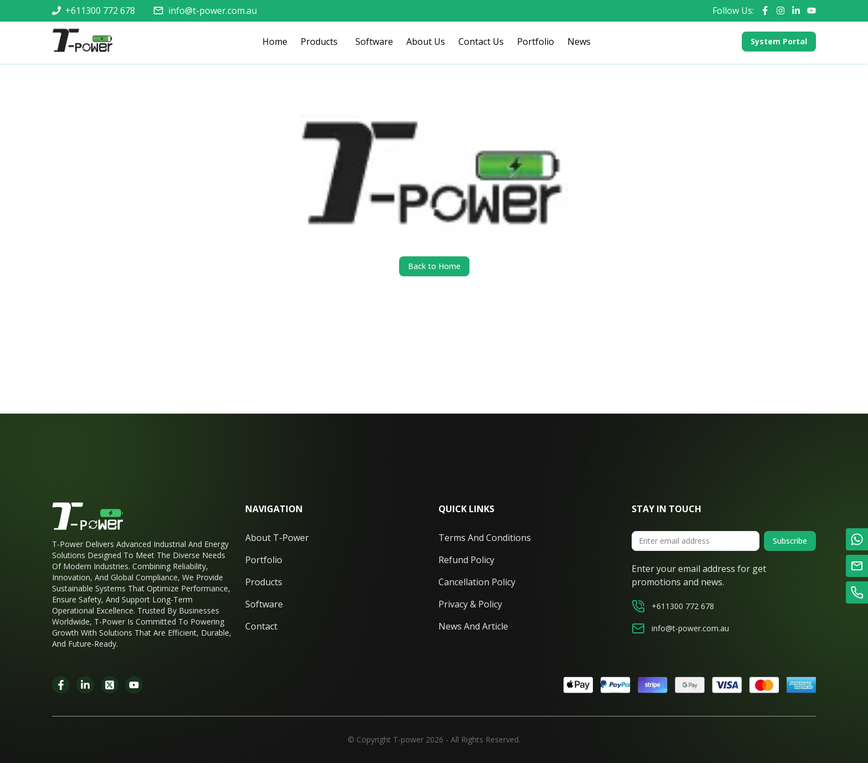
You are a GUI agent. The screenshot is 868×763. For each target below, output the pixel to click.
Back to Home (434, 266)
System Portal (779, 41)
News (579, 41)
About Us (425, 41)
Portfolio (535, 41)
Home (274, 41)
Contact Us (481, 41)
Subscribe (790, 540)
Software (374, 41)
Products (317, 41)
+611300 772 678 (100, 10)
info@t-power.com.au (212, 10)
